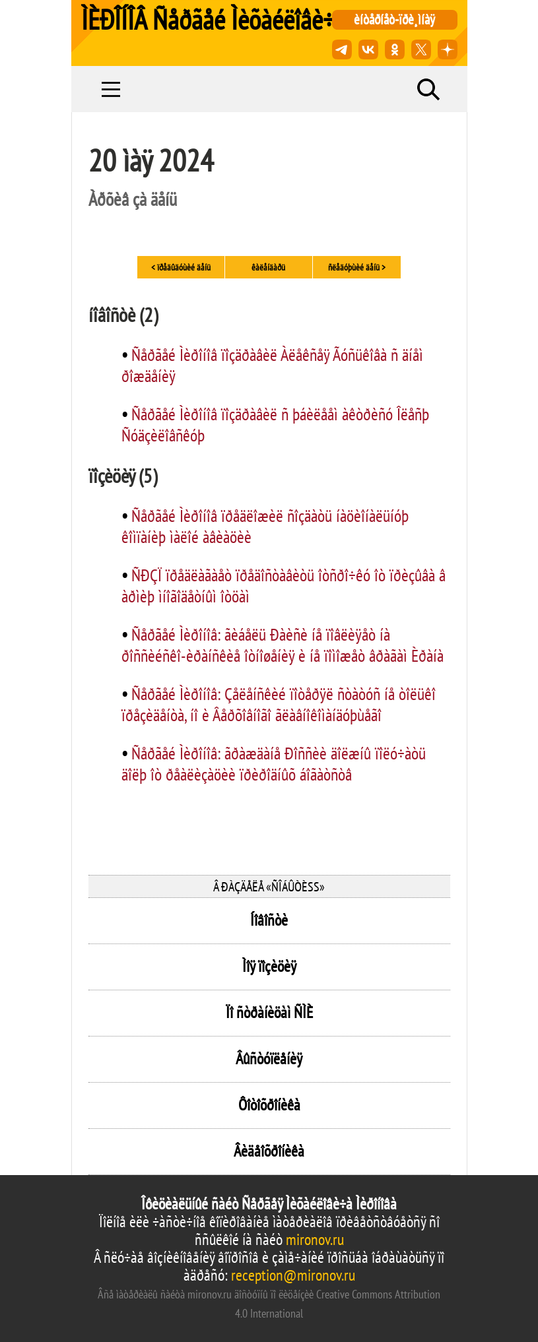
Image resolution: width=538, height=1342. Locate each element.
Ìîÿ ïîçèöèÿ (269, 966)
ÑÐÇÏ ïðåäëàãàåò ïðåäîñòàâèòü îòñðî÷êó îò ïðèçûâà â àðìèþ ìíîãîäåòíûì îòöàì (283, 585)
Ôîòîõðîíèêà (269, 1105)
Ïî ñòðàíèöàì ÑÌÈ (269, 1012)
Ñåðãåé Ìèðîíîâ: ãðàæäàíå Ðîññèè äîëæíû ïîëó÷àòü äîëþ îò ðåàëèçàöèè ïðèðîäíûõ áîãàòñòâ (273, 763)
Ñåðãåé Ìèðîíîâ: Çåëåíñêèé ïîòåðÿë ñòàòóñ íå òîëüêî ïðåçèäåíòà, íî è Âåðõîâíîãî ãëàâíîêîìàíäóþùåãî (278, 704)
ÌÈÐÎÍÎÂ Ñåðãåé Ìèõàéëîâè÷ (207, 20)
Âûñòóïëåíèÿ (269, 1058)
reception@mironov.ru (293, 1275)
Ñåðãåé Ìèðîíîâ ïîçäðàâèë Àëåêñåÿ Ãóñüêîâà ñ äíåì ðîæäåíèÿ (272, 365)
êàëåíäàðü (268, 267)
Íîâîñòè (269, 920)
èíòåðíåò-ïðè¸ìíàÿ (394, 19)
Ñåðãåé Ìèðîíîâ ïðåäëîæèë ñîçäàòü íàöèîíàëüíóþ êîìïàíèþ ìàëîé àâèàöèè (265, 526)
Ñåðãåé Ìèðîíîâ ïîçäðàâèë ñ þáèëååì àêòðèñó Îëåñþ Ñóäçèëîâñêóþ (275, 424)
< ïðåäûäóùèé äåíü (181, 267)
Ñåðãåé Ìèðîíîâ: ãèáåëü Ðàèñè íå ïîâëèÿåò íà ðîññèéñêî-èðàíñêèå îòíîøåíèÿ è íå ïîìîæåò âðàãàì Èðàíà (282, 644)
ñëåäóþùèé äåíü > (357, 267)
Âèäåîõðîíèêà (269, 1151)
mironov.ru (315, 1239)
